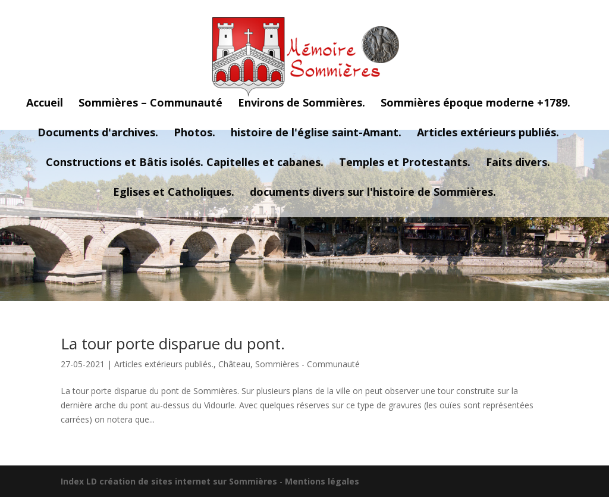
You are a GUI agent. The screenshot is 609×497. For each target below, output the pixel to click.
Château (234, 364)
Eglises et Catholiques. (173, 193)
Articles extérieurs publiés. (488, 133)
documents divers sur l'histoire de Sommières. (373, 193)
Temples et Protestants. (404, 163)
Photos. (194, 133)
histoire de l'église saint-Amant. (316, 133)
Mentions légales (322, 481)
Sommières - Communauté (307, 364)
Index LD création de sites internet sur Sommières (169, 481)
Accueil (44, 104)
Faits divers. (518, 163)
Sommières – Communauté (150, 104)
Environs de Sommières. (301, 104)
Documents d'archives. (97, 133)
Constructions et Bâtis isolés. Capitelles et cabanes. (185, 163)
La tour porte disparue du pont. (173, 343)
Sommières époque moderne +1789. (475, 104)
